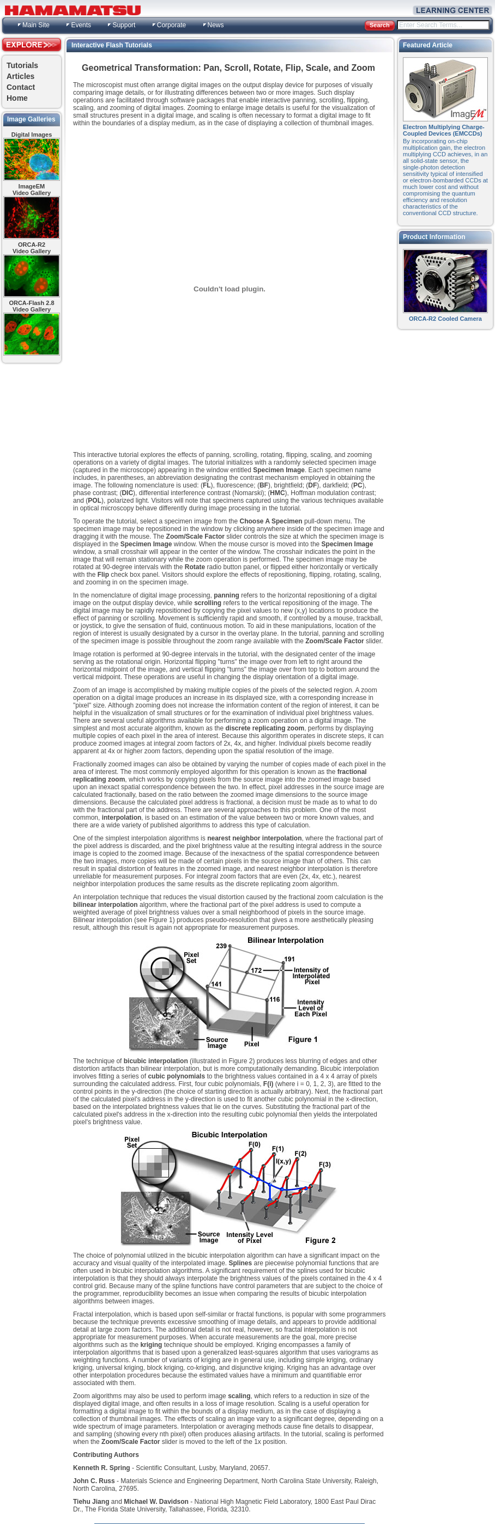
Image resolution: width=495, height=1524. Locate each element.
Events (81, 25)
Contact (21, 87)
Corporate (171, 25)
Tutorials (22, 65)
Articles (20, 76)
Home (17, 98)
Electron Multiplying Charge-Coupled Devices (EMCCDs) (444, 130)
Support (123, 25)
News (216, 25)
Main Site (36, 25)
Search (380, 25)
